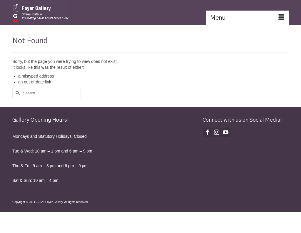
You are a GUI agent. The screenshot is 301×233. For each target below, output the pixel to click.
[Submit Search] (16, 93)
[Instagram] (217, 132)
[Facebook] (207, 132)
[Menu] (247, 18)
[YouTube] (226, 132)
